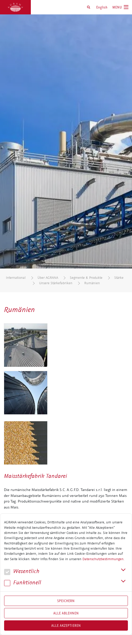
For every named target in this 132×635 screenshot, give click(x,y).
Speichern (66, 600)
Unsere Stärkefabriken (55, 283)
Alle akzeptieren (66, 625)
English (102, 7)
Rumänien (92, 283)
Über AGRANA (47, 277)
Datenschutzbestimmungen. (103, 559)
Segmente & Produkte (86, 277)
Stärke (119, 277)
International (16, 277)
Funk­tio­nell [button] (22, 582)
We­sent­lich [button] (21, 571)
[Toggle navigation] (120, 7)
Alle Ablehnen (66, 613)
